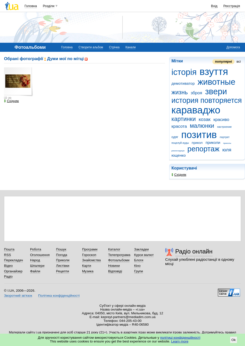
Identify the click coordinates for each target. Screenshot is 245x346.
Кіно (137, 266)
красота (179, 126)
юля (226, 149)
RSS (7, 255)
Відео (8, 266)
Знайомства (91, 260)
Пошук (61, 249)
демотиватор (183, 83)
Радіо (8, 276)
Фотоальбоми (119, 260)
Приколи (62, 260)
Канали (131, 47)
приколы (227, 143)
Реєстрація (231, 6)
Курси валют (144, 255)
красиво (221, 119)
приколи (213, 142)
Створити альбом (91, 47)
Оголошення (40, 255)
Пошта (9, 249)
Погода (61, 255)
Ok (233, 340)
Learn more (180, 341)
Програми (89, 249)
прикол (197, 143)
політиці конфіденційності (180, 337)
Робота (35, 249)
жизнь (179, 92)
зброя (196, 93)
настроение (224, 126)
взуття (214, 71)
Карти (86, 266)
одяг (174, 137)
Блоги (138, 260)
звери (216, 91)
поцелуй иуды (180, 142)
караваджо (195, 110)
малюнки (202, 125)
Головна (31, 6)
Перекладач (13, 260)
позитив (199, 134)
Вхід (214, 6)
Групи (138, 271)
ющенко (178, 155)
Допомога (233, 47)
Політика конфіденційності (59, 295)
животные (216, 81)
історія (184, 72)
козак (205, 119)
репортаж (204, 149)
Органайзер (13, 271)
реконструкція (178, 151)
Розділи (48, 6)
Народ (35, 260)
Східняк (178, 175)
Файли (35, 271)
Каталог (114, 249)
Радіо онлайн (194, 251)
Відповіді (115, 271)
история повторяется (206, 100)
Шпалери (37, 266)
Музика (87, 271)
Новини (114, 266)
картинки (183, 119)
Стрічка (114, 47)
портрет (224, 137)
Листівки (62, 266)
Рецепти (62, 271)
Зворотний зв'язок (18, 295)
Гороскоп (89, 255)
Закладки (141, 249)
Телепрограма (119, 255)
